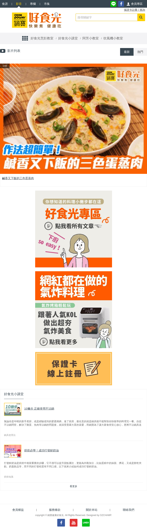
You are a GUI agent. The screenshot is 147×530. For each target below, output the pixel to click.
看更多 (73, 486)
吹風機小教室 (113, 38)
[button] (134, 4)
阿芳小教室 (90, 38)
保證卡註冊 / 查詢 (134, 9)
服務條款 (55, 509)
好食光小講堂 (68, 38)
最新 (127, 51)
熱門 (140, 51)
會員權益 (18, 509)
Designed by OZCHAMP (98, 515)
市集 (47, 3)
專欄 (33, 3)
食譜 (5, 3)
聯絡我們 (128, 509)
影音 (19, 3)
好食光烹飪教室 (42, 38)
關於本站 (91, 509)
